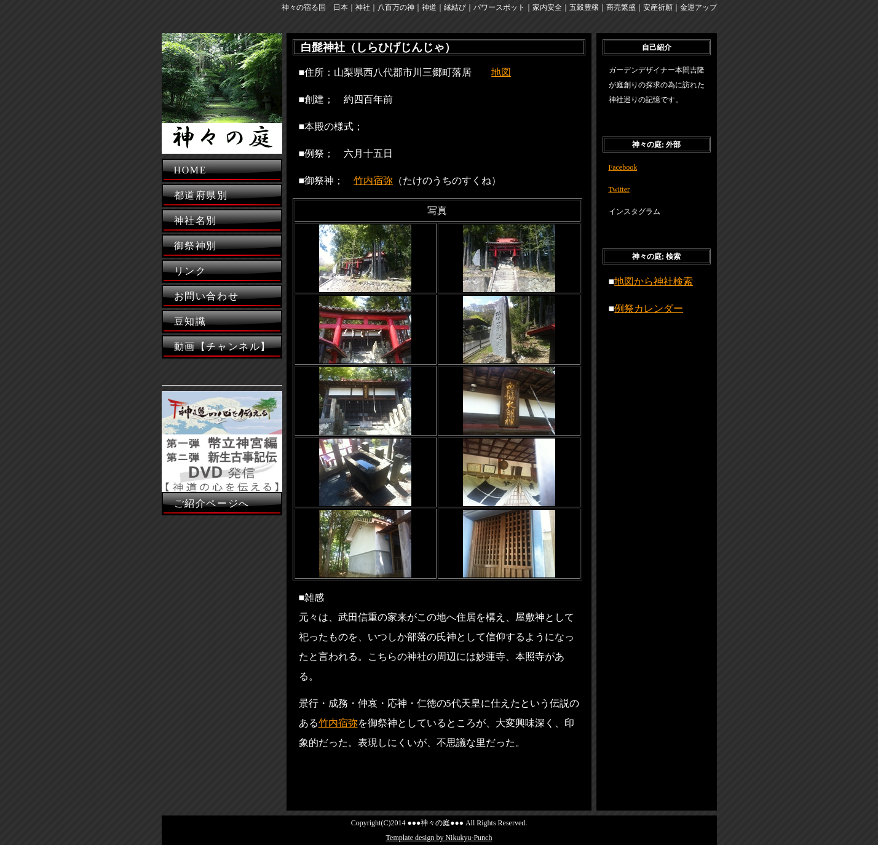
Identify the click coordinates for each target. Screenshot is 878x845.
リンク (190, 271)
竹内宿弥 (373, 180)
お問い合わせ (206, 296)
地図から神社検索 (653, 281)
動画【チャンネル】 (222, 346)
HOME (190, 170)
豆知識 (190, 321)
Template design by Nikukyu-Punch (439, 837)
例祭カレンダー (648, 308)
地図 (501, 72)
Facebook (623, 167)
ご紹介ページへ (212, 503)
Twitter (619, 189)
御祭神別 (195, 245)
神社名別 (195, 220)
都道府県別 (201, 195)
